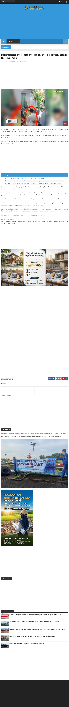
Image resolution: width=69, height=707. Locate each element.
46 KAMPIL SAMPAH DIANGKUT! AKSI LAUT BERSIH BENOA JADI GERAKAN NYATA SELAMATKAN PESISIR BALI (34, 433)
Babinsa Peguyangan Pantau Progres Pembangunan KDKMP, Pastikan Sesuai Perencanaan (32, 636)
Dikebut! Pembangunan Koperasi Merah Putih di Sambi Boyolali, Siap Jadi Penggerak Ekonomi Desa (35, 615)
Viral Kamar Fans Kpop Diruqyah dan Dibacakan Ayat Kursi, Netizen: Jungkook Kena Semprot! (33, 181)
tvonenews (10, 219)
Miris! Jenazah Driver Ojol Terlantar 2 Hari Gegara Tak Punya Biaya (26, 178)
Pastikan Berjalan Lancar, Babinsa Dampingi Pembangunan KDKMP (26, 644)
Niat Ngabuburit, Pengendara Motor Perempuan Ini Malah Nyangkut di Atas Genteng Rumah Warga (34, 183)
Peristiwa (23, 61)
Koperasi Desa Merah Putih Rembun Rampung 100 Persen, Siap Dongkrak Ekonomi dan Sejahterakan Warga (37, 629)
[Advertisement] (34, 25)
